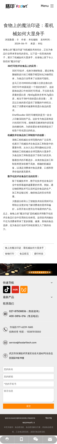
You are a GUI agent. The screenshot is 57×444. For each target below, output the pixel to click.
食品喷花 (24, 253)
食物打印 (9, 253)
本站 (40, 43)
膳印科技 (38, 253)
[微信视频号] (24, 289)
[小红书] (15, 289)
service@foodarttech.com (22, 342)
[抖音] (6, 289)
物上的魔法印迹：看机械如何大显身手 (24, 248)
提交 (28, 406)
